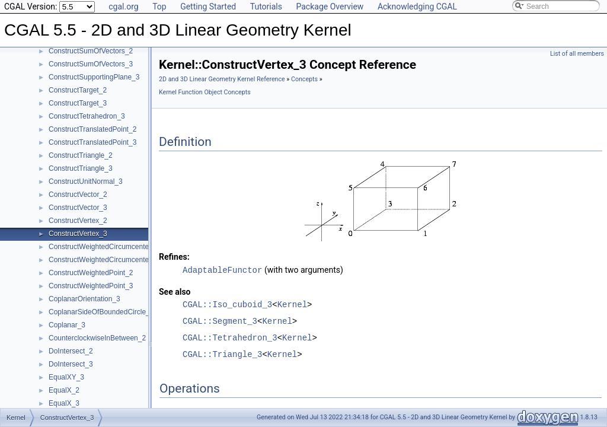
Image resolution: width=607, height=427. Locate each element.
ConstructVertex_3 (78, 234)
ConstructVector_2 (78, 194)
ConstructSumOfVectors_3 (91, 64)
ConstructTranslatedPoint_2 (92, 129)
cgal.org (123, 6)
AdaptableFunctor (222, 269)
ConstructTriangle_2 (81, 155)
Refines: (174, 257)
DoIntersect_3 (71, 364)
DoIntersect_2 (71, 351)
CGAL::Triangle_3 (222, 353)
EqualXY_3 (66, 377)
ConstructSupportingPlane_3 (94, 77)
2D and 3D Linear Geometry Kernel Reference (222, 79)
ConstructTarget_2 (78, 90)
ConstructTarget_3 (78, 103)
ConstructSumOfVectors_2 (91, 51)
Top (159, 6)
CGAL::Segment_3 (220, 320)
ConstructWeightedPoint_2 (91, 273)
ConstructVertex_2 (78, 220)
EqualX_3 (64, 403)
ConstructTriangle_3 (81, 168)
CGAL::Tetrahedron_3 (230, 337)
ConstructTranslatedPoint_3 (92, 142)
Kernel (292, 304)
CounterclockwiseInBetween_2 (97, 338)
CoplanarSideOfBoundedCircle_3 (101, 312)
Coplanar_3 (67, 325)
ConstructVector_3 (78, 207)
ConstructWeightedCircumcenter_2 (104, 247)
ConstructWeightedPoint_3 (91, 286)
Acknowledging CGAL (417, 6)
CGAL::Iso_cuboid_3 (227, 304)
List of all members (577, 54)
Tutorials (266, 6)
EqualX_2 (64, 390)
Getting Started (208, 6)
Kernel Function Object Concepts (205, 92)
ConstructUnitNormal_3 (86, 181)
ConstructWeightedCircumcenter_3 (104, 260)
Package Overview (329, 6)
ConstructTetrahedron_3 (87, 116)
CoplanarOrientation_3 (84, 299)
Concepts (304, 79)
